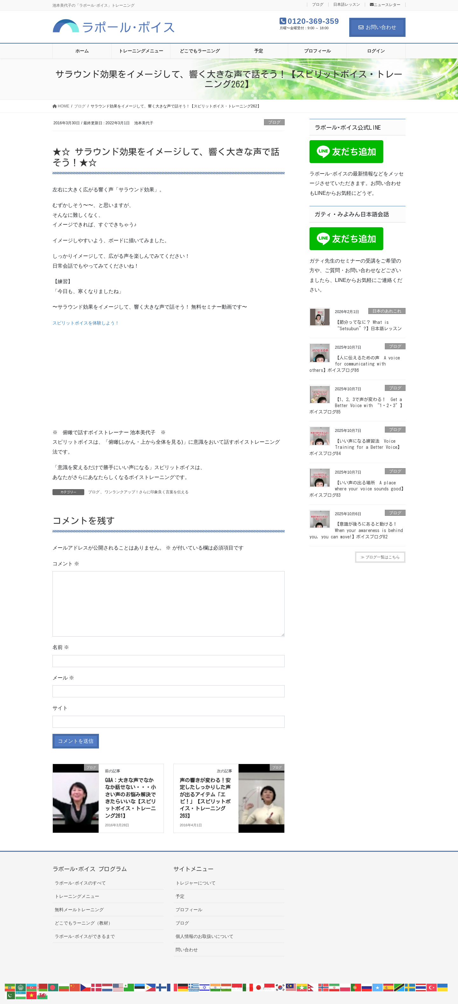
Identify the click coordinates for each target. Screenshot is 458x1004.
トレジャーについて (196, 882)
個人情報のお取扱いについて (204, 936)
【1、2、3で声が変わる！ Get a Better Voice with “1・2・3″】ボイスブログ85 (356, 405)
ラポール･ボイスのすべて (80, 882)
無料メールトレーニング (79, 909)
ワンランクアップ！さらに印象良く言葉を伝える (147, 492)
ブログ (317, 5)
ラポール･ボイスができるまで (85, 936)
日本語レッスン (346, 5)
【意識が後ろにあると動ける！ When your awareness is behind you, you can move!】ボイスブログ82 (356, 530)
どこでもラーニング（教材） (84, 922)
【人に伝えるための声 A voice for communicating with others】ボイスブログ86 (354, 364)
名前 (60, 647)
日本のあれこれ (386, 311)
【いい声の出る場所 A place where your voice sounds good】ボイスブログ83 (357, 489)
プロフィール (189, 909)
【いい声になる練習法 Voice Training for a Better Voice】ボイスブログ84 (355, 447)
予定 (180, 896)
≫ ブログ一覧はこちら (380, 557)
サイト (60, 708)
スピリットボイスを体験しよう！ (85, 322)
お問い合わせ (377, 27)
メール (63, 677)
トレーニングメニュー (77, 896)
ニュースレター (385, 5)
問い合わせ (187, 949)
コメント (65, 563)
